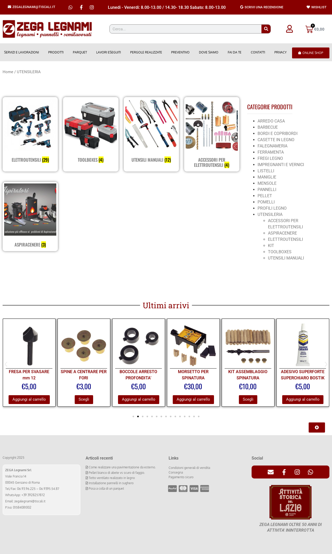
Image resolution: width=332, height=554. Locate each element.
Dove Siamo (208, 52)
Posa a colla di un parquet (106, 488)
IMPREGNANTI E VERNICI (281, 164)
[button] (6, 364)
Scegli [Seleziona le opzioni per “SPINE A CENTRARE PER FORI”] (84, 399)
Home (8, 72)
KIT (271, 245)
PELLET (265, 195)
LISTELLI (266, 170)
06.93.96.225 (26, 489)
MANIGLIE (267, 177)
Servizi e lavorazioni (21, 52)
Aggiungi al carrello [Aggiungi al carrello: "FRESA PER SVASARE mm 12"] (29, 399)
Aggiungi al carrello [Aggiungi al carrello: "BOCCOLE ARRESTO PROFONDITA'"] (138, 399)
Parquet (80, 52)
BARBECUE (268, 127)
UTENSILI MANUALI (286, 258)
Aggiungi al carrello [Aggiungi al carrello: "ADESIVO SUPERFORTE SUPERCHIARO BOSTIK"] (303, 399)
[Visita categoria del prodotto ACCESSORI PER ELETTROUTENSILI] (212, 134)
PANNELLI (267, 189)
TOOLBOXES (280, 251)
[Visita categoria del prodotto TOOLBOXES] (91, 132)
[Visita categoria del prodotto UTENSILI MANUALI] (151, 132)
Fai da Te (234, 52)
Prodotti (56, 52)
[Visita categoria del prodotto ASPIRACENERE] (30, 216)
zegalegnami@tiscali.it (29, 501)
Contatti (258, 52)
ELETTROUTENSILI (285, 239)
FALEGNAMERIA (272, 145)
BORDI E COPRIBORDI (278, 133)
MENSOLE (267, 183)
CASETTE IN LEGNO (276, 139)
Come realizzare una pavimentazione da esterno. (122, 467)
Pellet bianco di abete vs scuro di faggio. (116, 473)
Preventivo (180, 52)
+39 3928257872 (33, 495)
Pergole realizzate (146, 52)
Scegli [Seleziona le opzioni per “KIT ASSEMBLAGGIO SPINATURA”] (248, 399)
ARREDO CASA (271, 121)
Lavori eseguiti (108, 52)
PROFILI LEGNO (272, 208)
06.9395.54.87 (49, 489)
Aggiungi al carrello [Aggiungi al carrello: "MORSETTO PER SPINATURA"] (193, 399)
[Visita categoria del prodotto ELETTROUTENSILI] (30, 132)
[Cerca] (266, 29)
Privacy (280, 52)
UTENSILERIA (270, 214)
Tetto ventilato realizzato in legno (111, 478)
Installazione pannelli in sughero (111, 483)
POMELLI (266, 202)
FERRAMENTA (271, 152)
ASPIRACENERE (282, 233)
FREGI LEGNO (270, 158)
